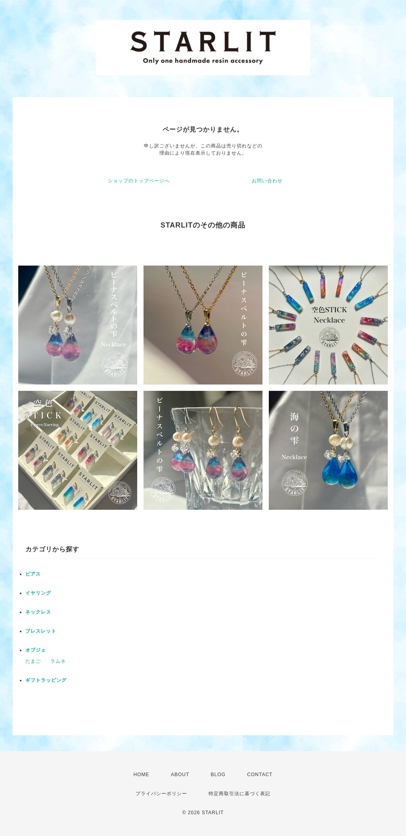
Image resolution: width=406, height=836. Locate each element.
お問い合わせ (267, 181)
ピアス (33, 574)
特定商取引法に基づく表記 (239, 793)
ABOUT (180, 774)
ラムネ (58, 661)
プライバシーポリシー (161, 793)
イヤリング (38, 593)
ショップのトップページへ (139, 181)
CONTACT (259, 774)
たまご (33, 661)
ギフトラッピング (46, 680)
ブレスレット (40, 631)
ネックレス (38, 612)
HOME (141, 774)
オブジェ (35, 650)
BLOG (218, 774)
